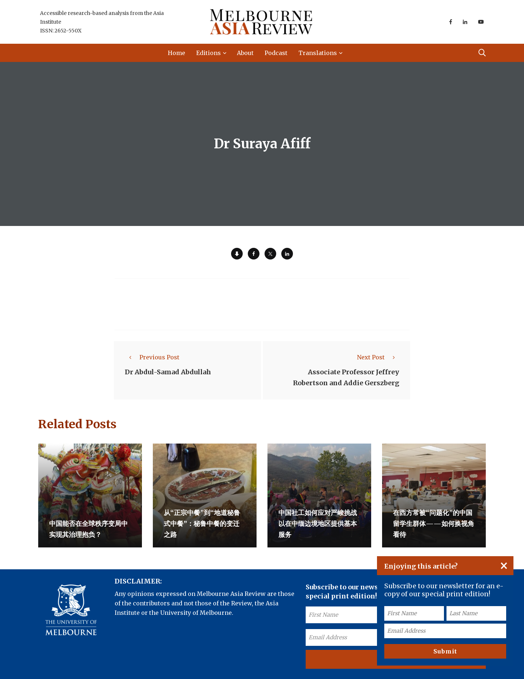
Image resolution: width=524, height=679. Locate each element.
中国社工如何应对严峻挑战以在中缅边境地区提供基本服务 (317, 523)
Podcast (276, 52)
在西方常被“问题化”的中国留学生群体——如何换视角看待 (433, 523)
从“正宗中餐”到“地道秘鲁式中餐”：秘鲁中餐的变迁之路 (202, 523)
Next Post (378, 357)
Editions (208, 52)
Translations (317, 52)
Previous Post (152, 357)
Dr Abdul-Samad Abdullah (168, 372)
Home (176, 52)
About (245, 52)
